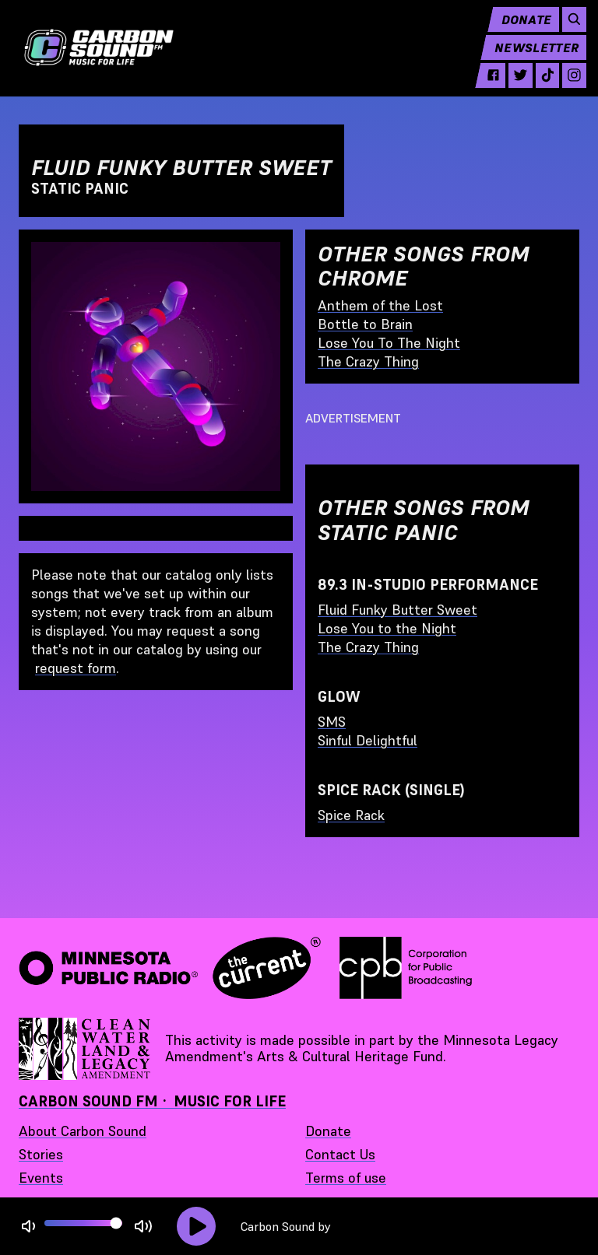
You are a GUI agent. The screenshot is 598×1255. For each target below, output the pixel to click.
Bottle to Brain (365, 324)
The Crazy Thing (368, 361)
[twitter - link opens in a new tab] (513, 87)
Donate (519, 31)
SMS (332, 722)
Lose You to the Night (387, 628)
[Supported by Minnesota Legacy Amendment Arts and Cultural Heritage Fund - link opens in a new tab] (86, 1049)
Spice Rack (351, 815)
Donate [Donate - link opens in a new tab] (328, 1131)
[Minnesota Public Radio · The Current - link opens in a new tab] (170, 968)
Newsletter (529, 59)
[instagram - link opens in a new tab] (567, 87)
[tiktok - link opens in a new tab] (540, 87)
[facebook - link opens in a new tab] (486, 87)
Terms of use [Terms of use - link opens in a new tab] (345, 1178)
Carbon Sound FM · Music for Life (152, 1101)
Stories (41, 1154)
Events (41, 1178)
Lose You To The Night (389, 343)
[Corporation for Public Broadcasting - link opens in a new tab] (405, 968)
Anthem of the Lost (380, 305)
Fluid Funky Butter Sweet (397, 610)
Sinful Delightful (367, 740)
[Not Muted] (28, 1226)
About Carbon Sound (82, 1131)
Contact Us (340, 1154)
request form (75, 668)
